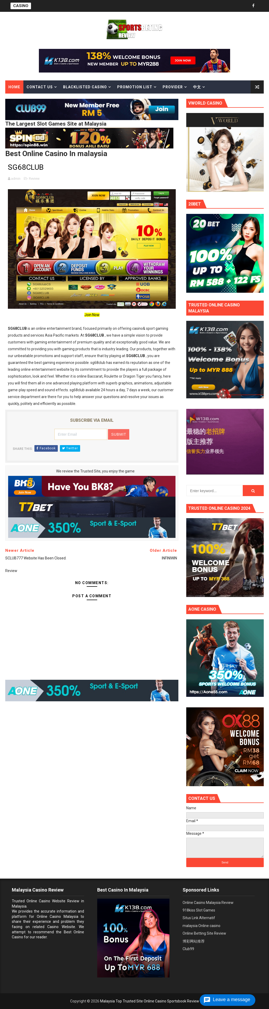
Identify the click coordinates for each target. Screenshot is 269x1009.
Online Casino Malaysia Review (208, 902)
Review (34, 179)
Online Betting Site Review (204, 933)
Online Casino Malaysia (57, 916)
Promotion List (134, 87)
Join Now (92, 315)
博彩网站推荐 (194, 941)
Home (14, 87)
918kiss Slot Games (199, 910)
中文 (197, 87)
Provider (173, 87)
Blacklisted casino (85, 87)
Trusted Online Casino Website (38, 901)
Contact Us (40, 87)
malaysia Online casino (201, 926)
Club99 (188, 949)
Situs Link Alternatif (199, 918)
